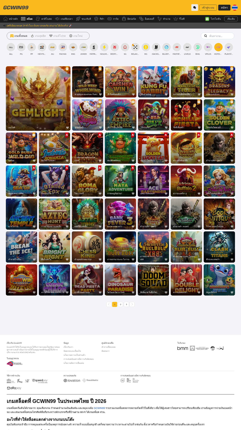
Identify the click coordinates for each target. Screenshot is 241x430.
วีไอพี (179, 19)
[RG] (146, 49)
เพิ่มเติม (231, 18)
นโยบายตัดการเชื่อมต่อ (74, 363)
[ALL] (11, 49)
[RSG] (73, 49)
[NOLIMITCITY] (104, 49)
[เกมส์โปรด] (57, 36)
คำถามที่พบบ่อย (108, 347)
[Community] (194, 7)
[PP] (31, 49)
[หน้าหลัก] (15, 7)
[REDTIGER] (114, 49)
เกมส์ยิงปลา (64, 19)
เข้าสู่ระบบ (208, 7)
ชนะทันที (83, 19)
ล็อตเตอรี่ (146, 19)
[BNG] (197, 49)
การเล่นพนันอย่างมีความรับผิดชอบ (79, 359)
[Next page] (132, 304)
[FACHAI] (63, 49)
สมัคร (224, 7)
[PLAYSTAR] (229, 49)
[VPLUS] (208, 49)
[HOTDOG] (218, 49)
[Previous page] (108, 304)
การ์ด (112, 19)
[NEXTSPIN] (42, 49)
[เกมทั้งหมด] (18, 36)
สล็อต (26, 19)
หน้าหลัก (10, 19)
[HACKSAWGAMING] (156, 49)
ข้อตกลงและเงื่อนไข (72, 351)
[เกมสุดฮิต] (38, 36)
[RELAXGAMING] (135, 49)
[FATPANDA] (94, 49)
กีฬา (99, 19)
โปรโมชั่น (213, 19)
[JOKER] (83, 49)
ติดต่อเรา (106, 351)
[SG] (125, 49)
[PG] (21, 49)
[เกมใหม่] (76, 36)
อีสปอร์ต (129, 19)
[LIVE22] (187, 49)
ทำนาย (163, 19)
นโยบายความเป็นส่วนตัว (74, 355)
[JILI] (52, 49)
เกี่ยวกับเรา (68, 347)
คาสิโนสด (44, 19)
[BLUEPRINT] (166, 49)
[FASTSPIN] (177, 49)
